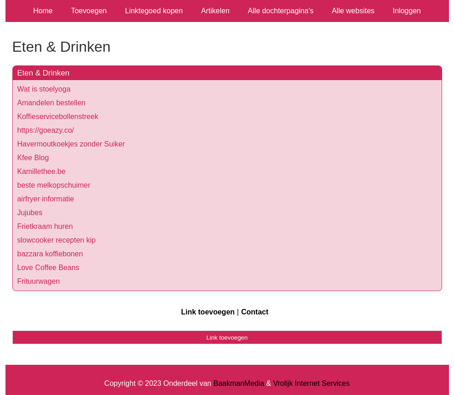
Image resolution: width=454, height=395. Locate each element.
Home (43, 11)
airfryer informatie (45, 199)
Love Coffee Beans (48, 267)
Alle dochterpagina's (281, 11)
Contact (254, 312)
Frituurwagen (38, 281)
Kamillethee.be (41, 171)
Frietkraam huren (45, 226)
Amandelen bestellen (51, 103)
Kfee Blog (33, 158)
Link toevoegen (208, 312)
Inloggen (407, 11)
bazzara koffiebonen (50, 254)
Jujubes (30, 212)
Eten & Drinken (43, 73)
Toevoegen (89, 11)
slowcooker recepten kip (56, 240)
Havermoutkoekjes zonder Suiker (71, 144)
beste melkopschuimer (54, 185)
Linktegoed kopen (154, 11)
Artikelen (215, 11)
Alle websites (353, 11)
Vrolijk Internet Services (311, 383)
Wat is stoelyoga (44, 89)
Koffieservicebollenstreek (58, 116)
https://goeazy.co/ (45, 130)
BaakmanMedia (239, 383)
